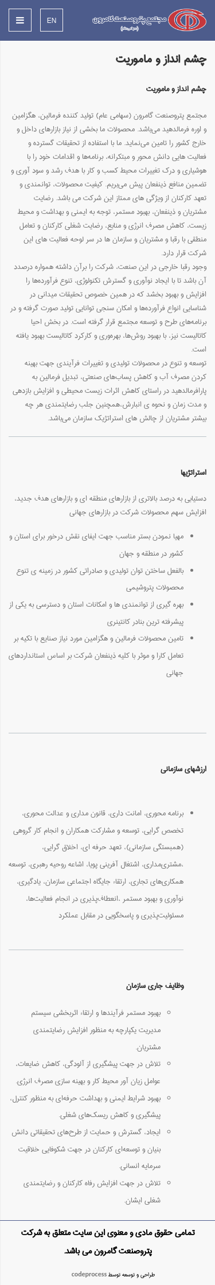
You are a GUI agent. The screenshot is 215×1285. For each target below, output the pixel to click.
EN (52, 21)
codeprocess (89, 1275)
